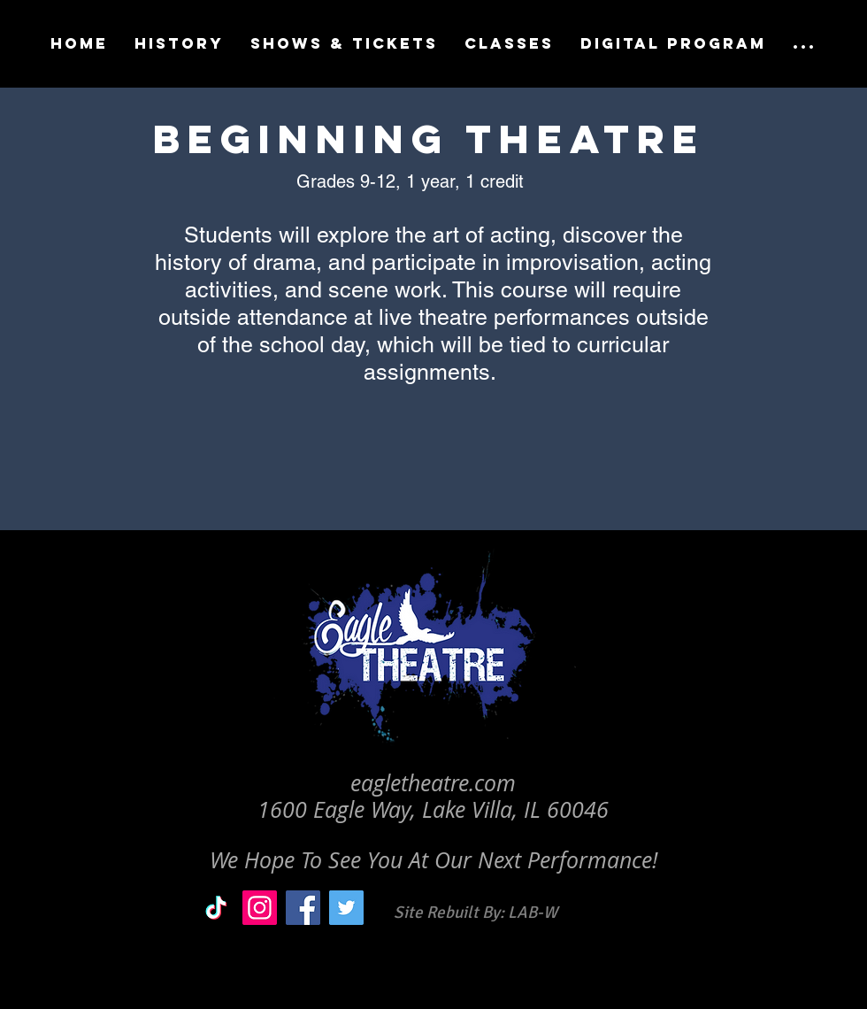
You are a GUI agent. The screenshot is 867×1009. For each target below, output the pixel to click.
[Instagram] (259, 907)
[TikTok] (216, 907)
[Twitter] (346, 907)
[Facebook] (303, 907)
